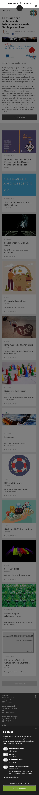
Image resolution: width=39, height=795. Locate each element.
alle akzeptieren (19, 788)
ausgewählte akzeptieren (19, 783)
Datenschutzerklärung (15, 743)
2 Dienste (13, 751)
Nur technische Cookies (11, 777)
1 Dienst (12, 756)
